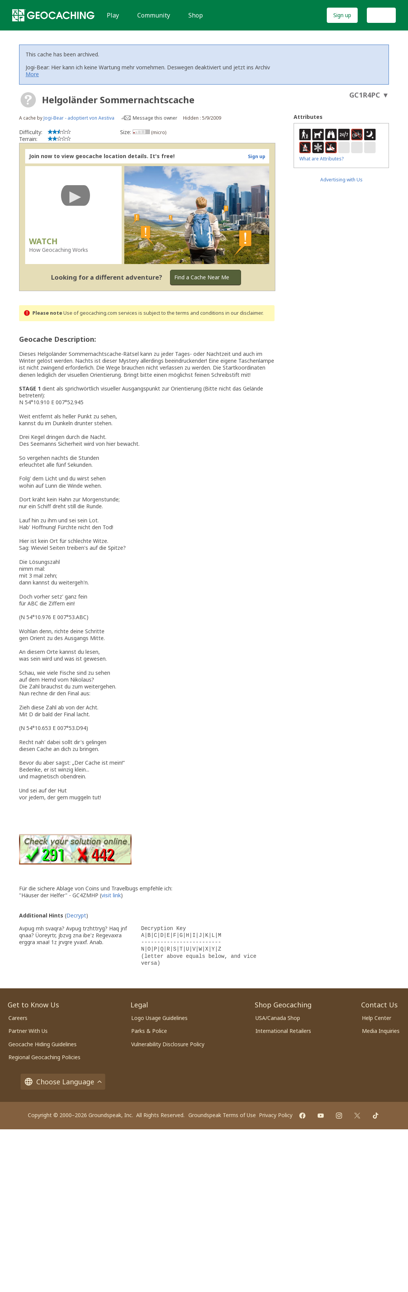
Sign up (342, 15)
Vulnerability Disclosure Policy (167, 1044)
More (32, 74)
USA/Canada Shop (277, 1017)
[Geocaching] (53, 15)
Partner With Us (28, 1030)
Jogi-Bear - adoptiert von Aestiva (78, 118)
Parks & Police (149, 1030)
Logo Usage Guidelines (159, 1017)
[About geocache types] (28, 100)
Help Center (376, 1017)
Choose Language (63, 1081)
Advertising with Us (341, 179)
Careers (17, 1017)
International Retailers (283, 1030)
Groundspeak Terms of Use (222, 1115)
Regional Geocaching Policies (44, 1057)
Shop (195, 15)
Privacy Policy (275, 1115)
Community (153, 15)
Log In (381, 15)
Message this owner (155, 118)
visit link (111, 895)
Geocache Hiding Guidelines (42, 1044)
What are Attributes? (321, 158)
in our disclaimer (243, 313)
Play (113, 15)
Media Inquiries (381, 1030)
